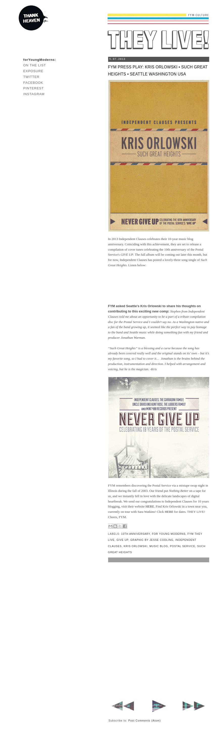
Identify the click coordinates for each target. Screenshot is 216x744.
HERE (150, 506)
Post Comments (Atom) (144, 720)
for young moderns (169, 534)
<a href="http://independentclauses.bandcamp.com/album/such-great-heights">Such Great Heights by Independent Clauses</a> (158, 286)
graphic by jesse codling (151, 540)
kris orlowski (136, 546)
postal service (182, 546)
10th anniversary (135, 534)
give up (122, 540)
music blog (158, 546)
